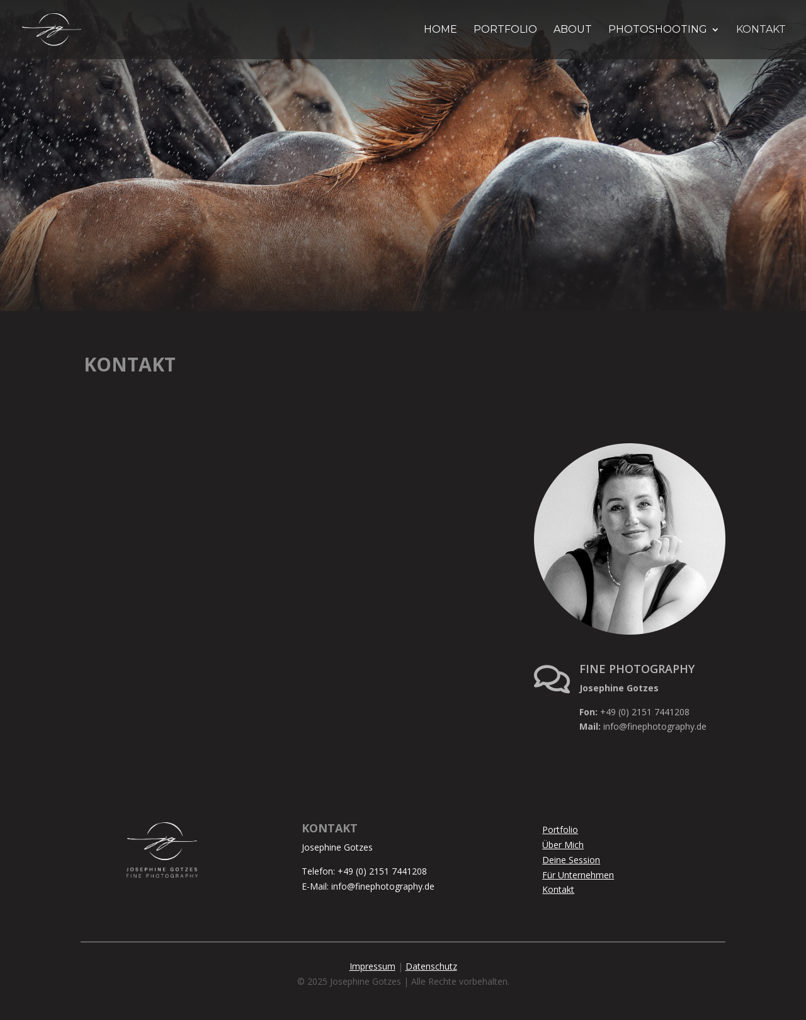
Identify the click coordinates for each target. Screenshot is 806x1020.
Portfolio (560, 830)
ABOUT (572, 30)
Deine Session (571, 860)
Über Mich (563, 845)
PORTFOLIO (505, 30)
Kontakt (558, 889)
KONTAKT (761, 30)
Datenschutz (431, 966)
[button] (27, 992)
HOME (440, 30)
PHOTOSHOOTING (657, 30)
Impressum (372, 966)
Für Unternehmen (578, 875)
